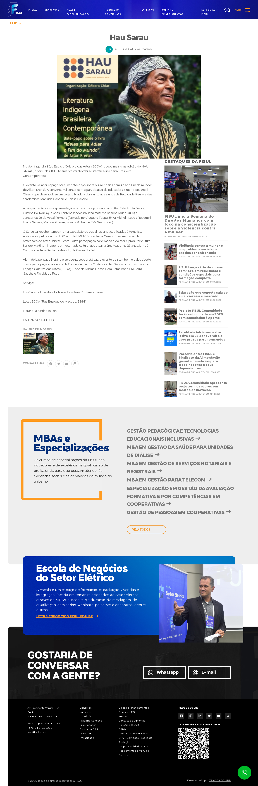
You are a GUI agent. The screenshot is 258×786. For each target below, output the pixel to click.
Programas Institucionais (133, 733)
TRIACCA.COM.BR (220, 780)
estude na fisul (211, 10)
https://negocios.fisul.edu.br (64, 616)
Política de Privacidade (87, 735)
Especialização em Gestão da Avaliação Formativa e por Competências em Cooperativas (180, 496)
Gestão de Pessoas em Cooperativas (175, 512)
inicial (32, 10)
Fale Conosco (88, 725)
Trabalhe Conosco (91, 721)
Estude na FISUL (89, 729)
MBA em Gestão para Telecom (166, 480)
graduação (52, 10)
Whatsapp (168, 672)
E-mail (208, 672)
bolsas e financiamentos (172, 11)
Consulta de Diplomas (132, 721)
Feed (14, 23)
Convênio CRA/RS (129, 725)
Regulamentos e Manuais (134, 751)
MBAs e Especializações (78, 11)
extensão (148, 10)
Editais (122, 729)
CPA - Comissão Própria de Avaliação (135, 740)
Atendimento (244, 773)
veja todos (141, 529)
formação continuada (113, 11)
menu (238, 10)
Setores (123, 716)
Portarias (124, 755)
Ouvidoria (85, 716)
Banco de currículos (86, 710)
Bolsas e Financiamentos (134, 708)
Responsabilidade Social (133, 746)
